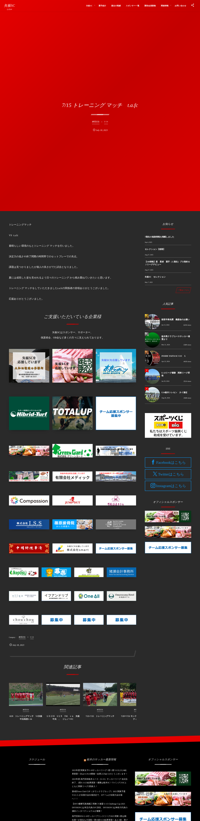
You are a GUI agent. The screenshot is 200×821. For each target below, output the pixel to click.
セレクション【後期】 (155, 249)
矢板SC (9, 5)
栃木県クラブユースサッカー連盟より (176, 337)
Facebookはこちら (171, 463)
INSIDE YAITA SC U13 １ (174, 356)
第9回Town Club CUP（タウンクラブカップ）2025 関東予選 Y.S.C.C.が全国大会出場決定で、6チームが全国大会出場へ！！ (98, 795)
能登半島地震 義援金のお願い (176, 319)
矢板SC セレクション (155, 277)
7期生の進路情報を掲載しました (159, 237)
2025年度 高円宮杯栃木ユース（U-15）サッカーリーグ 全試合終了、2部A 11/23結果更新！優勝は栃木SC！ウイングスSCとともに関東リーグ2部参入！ (100, 782)
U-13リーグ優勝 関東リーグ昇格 (176, 374)
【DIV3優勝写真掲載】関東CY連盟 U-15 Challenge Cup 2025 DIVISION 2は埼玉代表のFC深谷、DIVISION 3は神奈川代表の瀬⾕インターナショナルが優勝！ (100, 807)
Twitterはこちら (171, 474)
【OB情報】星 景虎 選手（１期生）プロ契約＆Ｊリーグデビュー (167, 263)
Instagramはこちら (171, 486)
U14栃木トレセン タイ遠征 (174, 392)
